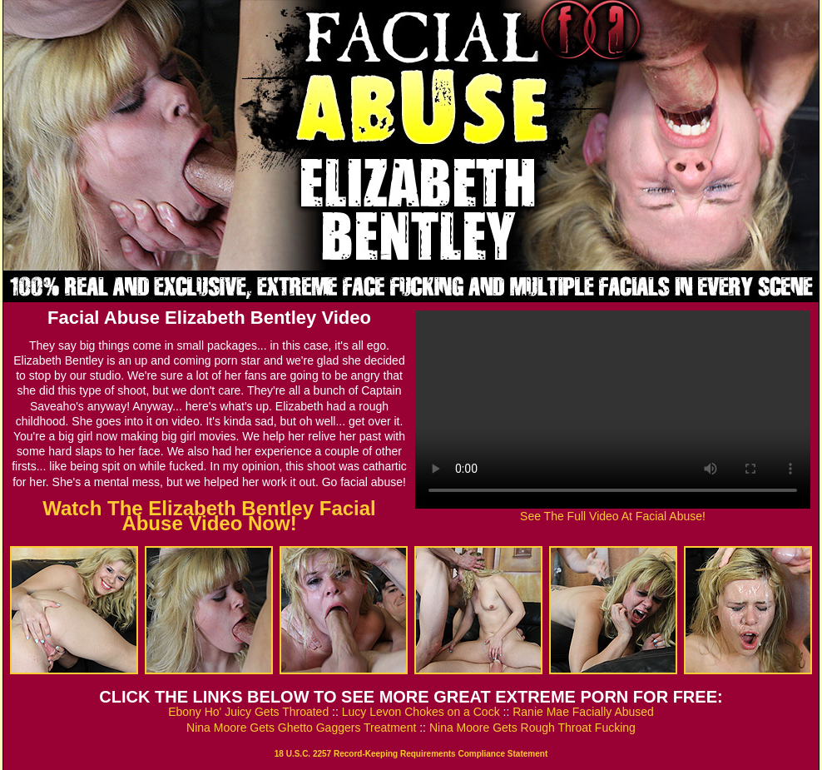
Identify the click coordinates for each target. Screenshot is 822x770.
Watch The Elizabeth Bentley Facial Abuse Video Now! (209, 515)
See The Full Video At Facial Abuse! (613, 516)
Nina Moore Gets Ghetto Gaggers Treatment (301, 727)
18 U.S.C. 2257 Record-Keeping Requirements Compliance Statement (411, 753)
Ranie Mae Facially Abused (583, 711)
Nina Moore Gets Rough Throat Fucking (532, 727)
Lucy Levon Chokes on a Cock (421, 711)
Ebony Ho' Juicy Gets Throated (248, 711)
